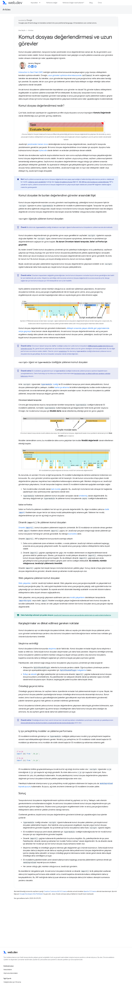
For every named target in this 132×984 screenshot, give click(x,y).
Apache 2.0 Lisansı (90, 891)
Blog (91, 3)
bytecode (43, 150)
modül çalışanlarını (77, 597)
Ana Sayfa (21, 30)
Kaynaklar (34, 3)
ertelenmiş (83, 496)
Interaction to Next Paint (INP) (30, 72)
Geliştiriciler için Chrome (12, 982)
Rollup (25, 674)
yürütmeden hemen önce (38, 144)
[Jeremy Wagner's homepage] (35, 67)
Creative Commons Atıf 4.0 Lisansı (55, 891)
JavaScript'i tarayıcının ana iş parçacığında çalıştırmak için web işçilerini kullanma (82, 615)
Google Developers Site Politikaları (31, 894)
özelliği (49, 384)
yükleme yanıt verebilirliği (37, 182)
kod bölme (72, 534)
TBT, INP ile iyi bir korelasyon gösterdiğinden (94, 182)
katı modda (55, 489)
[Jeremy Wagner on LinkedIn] (32, 67)
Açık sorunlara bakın (11, 973)
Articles (6, 9)
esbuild (34, 674)
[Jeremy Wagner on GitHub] (29, 67)
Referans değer (51, 3)
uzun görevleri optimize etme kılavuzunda (64, 75)
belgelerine (73, 670)
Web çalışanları (24, 583)
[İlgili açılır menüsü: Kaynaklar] (41, 2)
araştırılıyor (63, 351)
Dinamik (26, 528)
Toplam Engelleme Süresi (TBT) (65, 182)
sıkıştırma (52, 649)
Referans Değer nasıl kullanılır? (73, 3)
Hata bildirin (8, 970)
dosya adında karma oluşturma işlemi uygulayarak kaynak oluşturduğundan (47, 723)
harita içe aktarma (62, 387)
